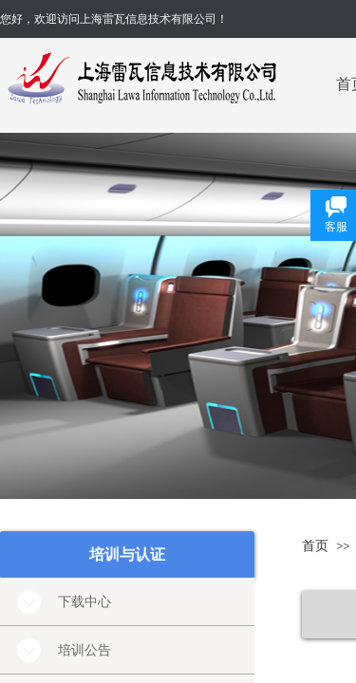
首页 (315, 545)
